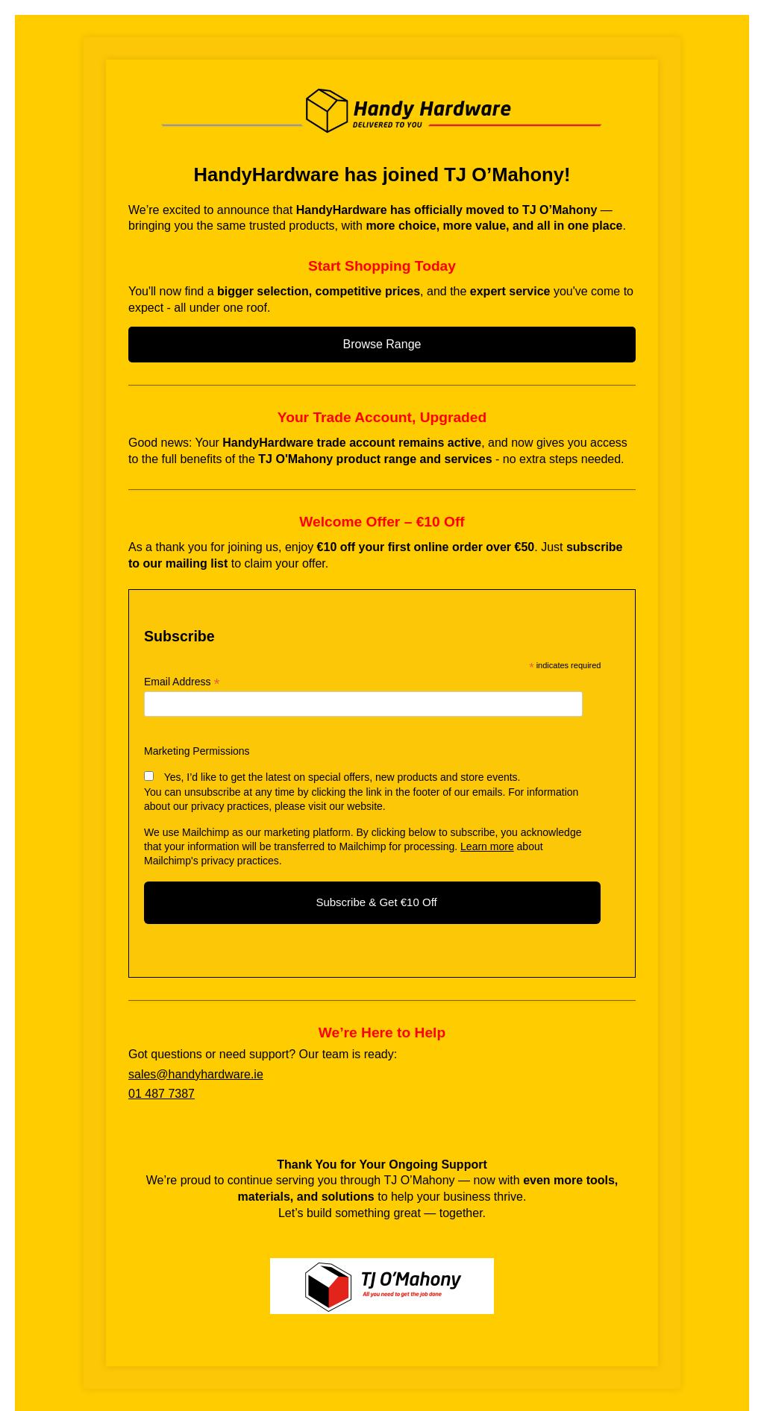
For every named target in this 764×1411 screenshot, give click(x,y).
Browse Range (382, 344)
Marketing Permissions (197, 751)
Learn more (487, 846)
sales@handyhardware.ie (195, 1074)
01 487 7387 (161, 1093)
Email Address (182, 682)
